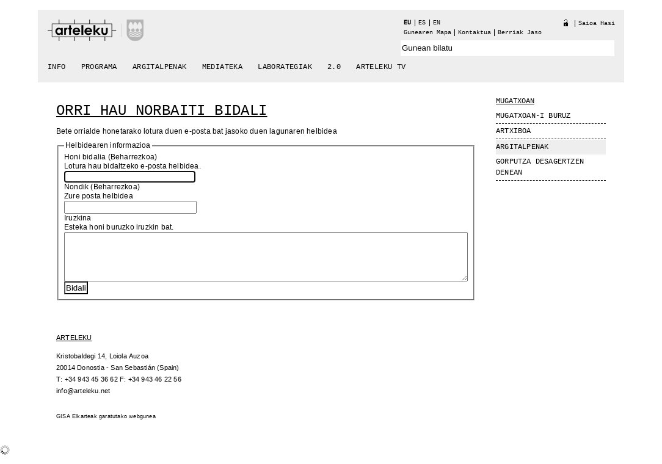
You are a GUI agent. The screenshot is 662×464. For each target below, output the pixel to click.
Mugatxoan (515, 101)
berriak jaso (520, 32)
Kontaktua (474, 32)
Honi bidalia (85, 157)
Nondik (76, 187)
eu (407, 23)
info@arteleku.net (83, 400)
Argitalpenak (160, 67)
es (422, 23)
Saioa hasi (596, 23)
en (436, 23)
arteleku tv (381, 67)
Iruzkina (78, 218)
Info (57, 67)
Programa (99, 67)
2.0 (334, 67)
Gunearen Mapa (427, 32)
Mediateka (222, 67)
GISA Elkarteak (76, 425)
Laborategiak (285, 67)
